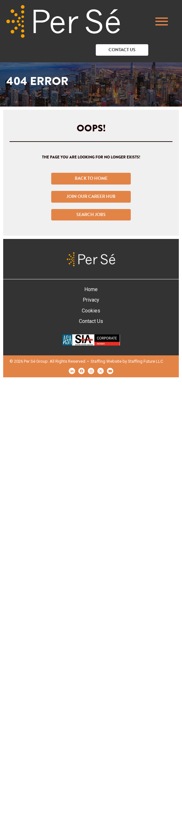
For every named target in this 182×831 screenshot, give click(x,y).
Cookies (91, 311)
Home (91, 289)
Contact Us (91, 321)
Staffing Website (106, 361)
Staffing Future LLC (145, 361)
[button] (165, 21)
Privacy (91, 300)
